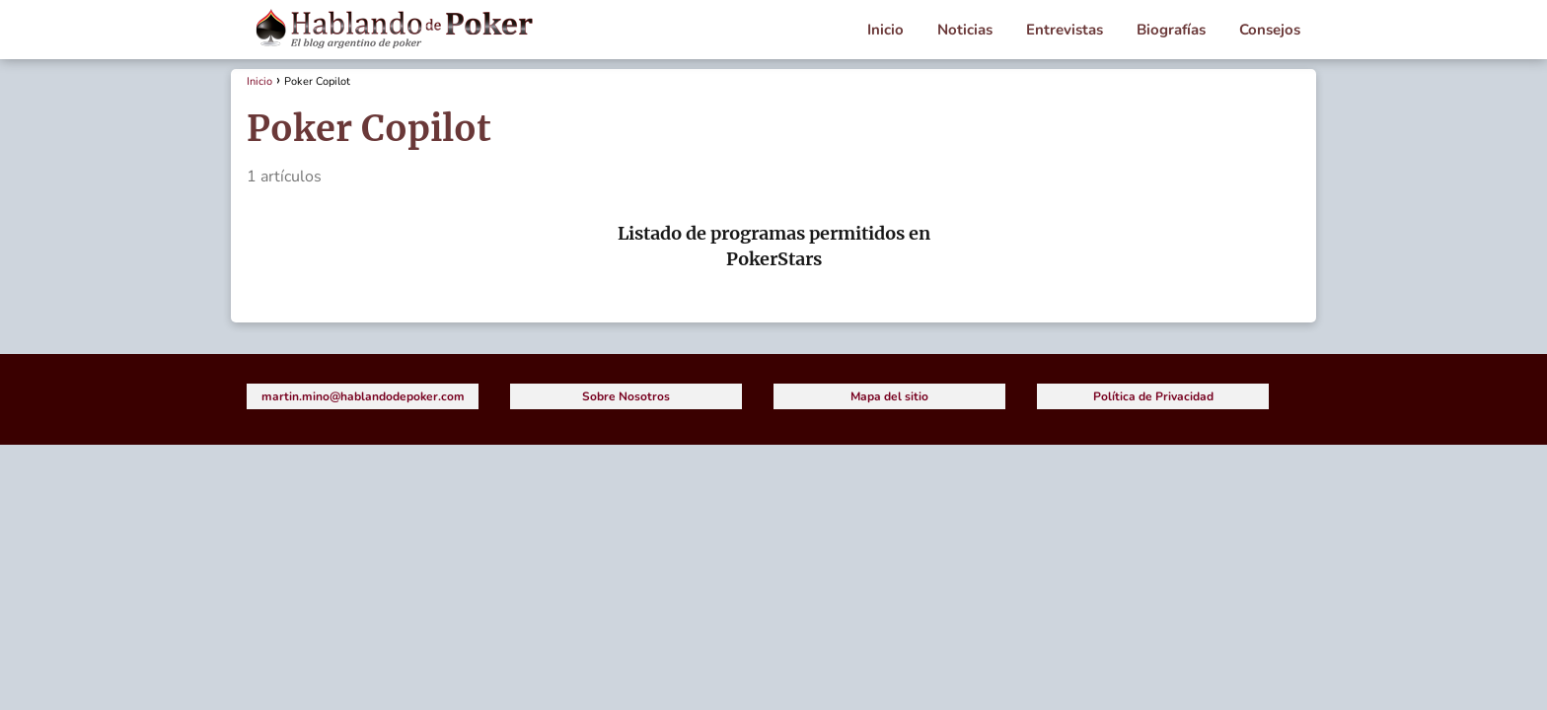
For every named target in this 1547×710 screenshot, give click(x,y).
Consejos (1269, 29)
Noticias (965, 29)
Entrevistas (1064, 29)
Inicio (885, 29)
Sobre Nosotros (626, 396)
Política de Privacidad (1153, 396)
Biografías (1171, 29)
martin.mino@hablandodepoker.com (363, 396)
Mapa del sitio (889, 396)
